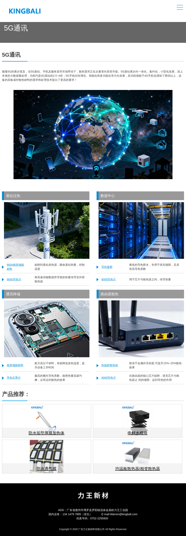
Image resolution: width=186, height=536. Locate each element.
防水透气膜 (46, 468)
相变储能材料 (15, 365)
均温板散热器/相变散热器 (137, 468)
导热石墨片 (14, 377)
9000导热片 (14, 279)
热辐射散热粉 (109, 365)
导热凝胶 (106, 266)
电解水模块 (137, 433)
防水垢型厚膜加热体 (46, 433)
